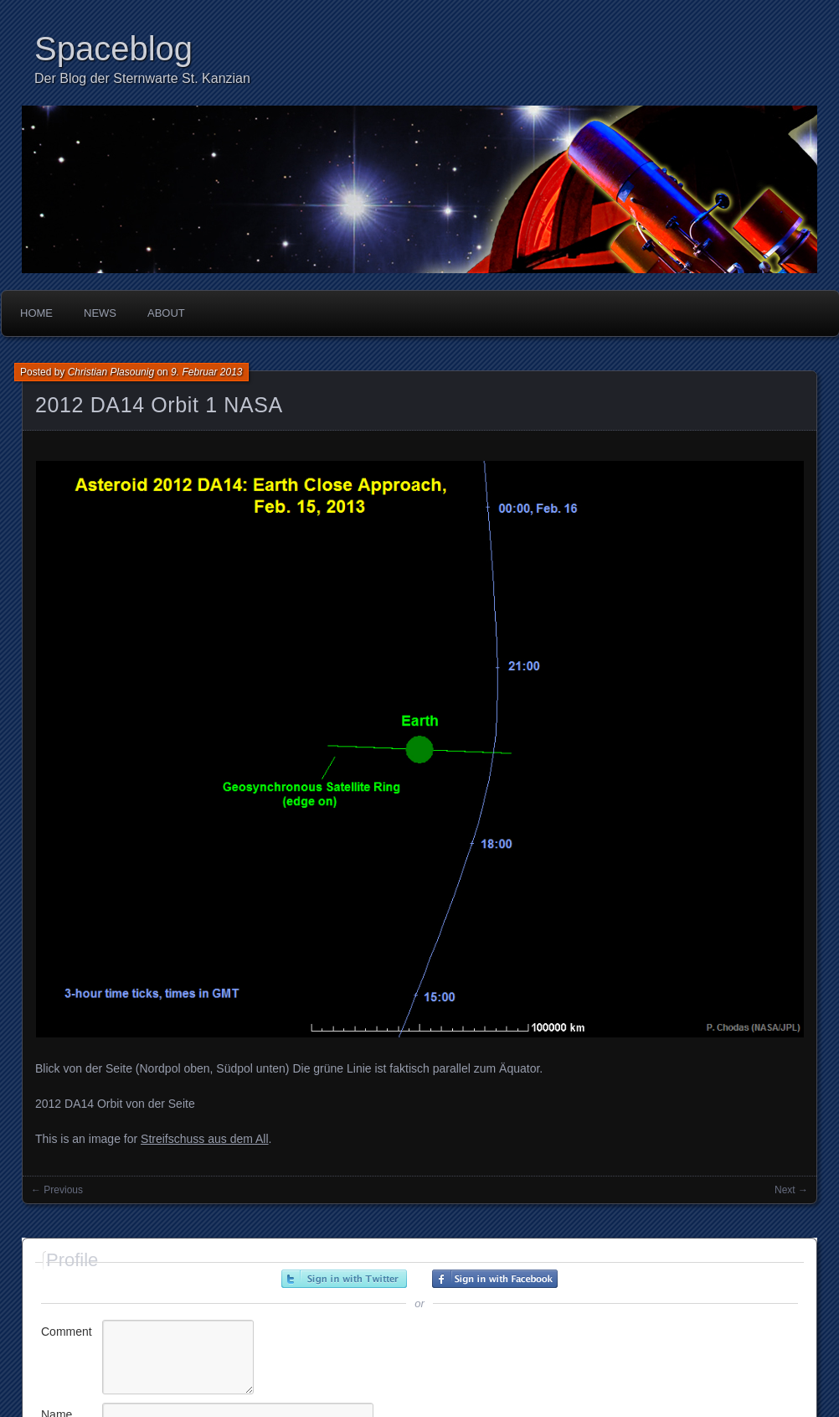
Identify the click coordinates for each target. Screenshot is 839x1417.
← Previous (57, 1190)
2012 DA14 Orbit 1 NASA (159, 404)
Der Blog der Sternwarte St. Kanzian (142, 78)
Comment (66, 1331)
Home (36, 313)
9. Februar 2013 (206, 372)
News (100, 313)
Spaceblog (113, 48)
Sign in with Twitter (344, 1279)
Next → (791, 1190)
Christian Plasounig (111, 372)
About (166, 313)
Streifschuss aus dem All (205, 1138)
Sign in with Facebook (495, 1279)
